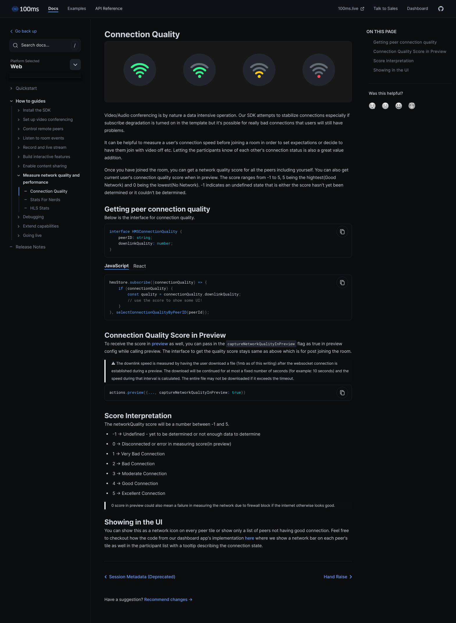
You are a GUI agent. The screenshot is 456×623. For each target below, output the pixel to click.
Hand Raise (339, 573)
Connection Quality (45, 191)
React (139, 265)
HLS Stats (36, 208)
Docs (53, 8)
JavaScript (116, 264)
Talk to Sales (385, 8)
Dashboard (417, 8)
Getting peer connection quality (405, 42)
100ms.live (351, 8)
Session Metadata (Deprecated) (138, 573)
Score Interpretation (393, 60)
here (249, 535)
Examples (76, 8)
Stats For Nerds (42, 199)
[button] (372, 105)
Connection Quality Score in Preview (409, 51)
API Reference (108, 8)
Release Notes (27, 247)
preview (160, 340)
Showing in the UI (391, 70)
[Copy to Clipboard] (342, 231)
